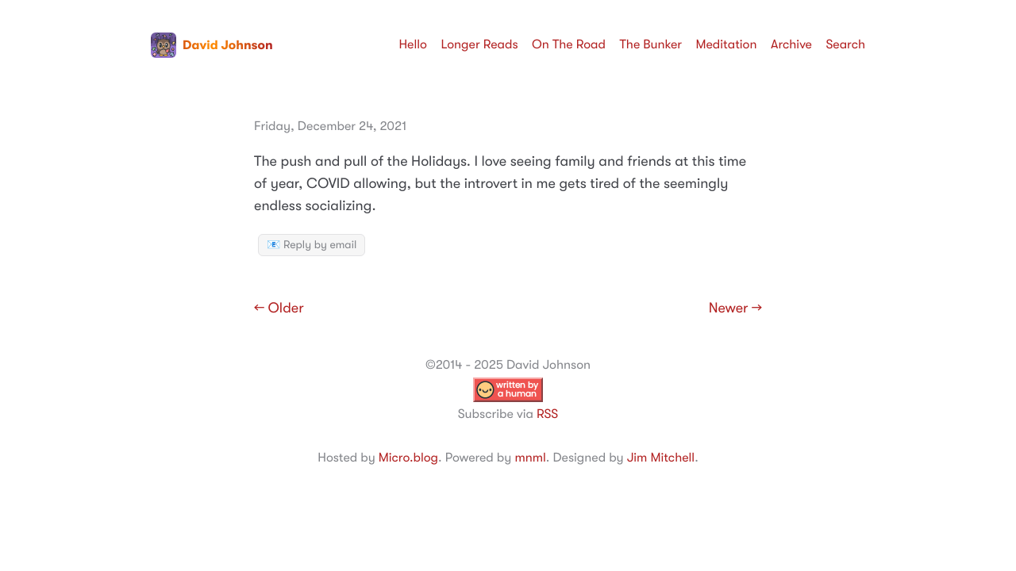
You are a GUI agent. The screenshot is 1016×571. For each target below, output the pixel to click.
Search (845, 44)
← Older (279, 308)
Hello (412, 44)
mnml (529, 457)
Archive (791, 44)
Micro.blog (408, 457)
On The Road (569, 44)
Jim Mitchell (661, 457)
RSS (547, 414)
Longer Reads (479, 44)
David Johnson (212, 45)
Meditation (726, 44)
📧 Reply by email (311, 245)
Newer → (735, 308)
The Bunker (650, 44)
